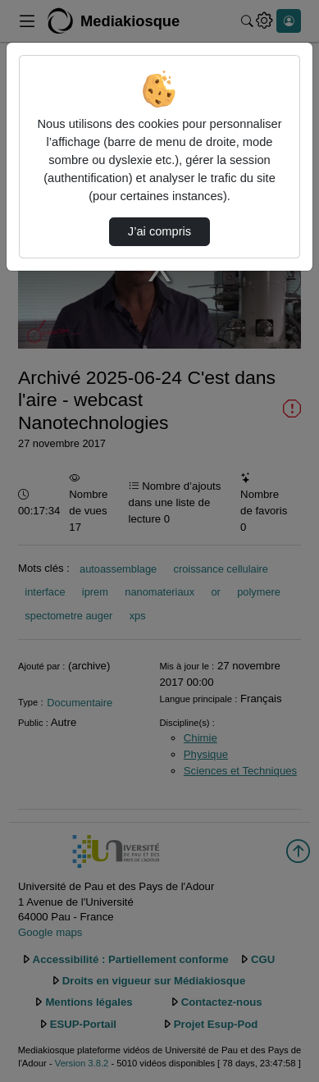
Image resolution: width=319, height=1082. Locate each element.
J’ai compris (159, 231)
